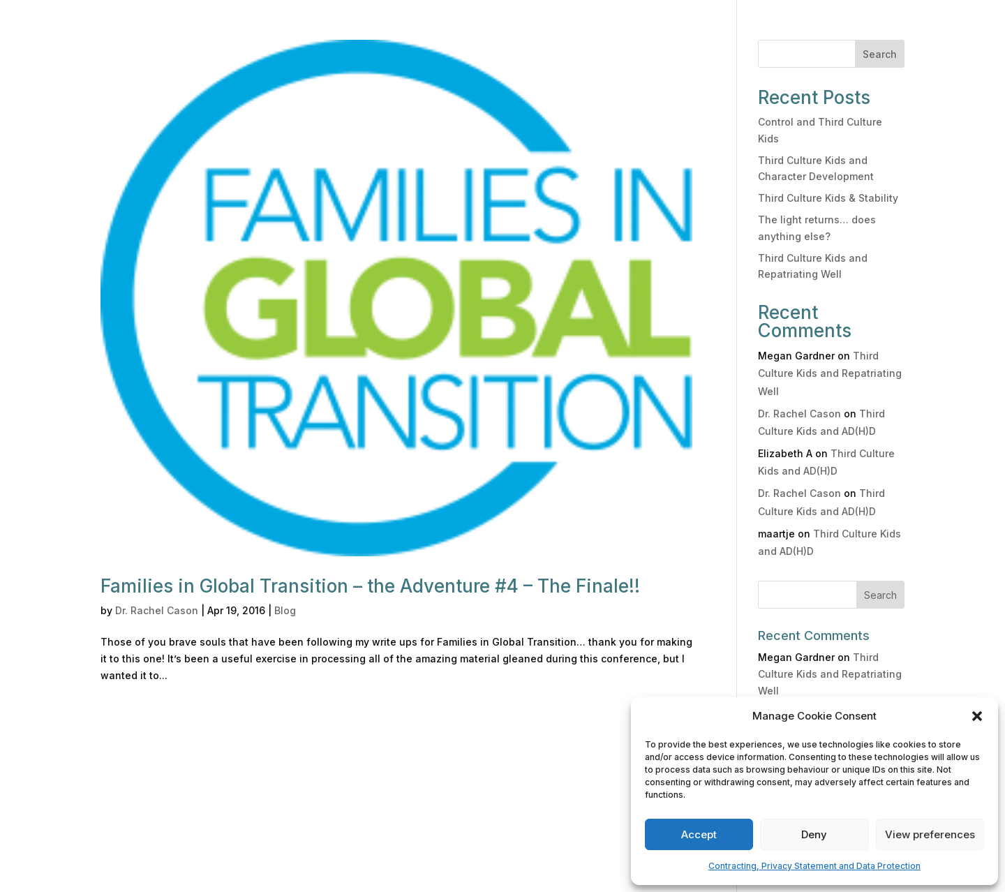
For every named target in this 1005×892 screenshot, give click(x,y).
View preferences (930, 834)
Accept (699, 834)
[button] (977, 716)
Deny (814, 834)
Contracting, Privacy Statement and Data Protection (814, 866)
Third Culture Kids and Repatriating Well (830, 373)
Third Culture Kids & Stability (828, 198)
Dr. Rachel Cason (156, 610)
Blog (285, 610)
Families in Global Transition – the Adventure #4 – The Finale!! (370, 586)
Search (880, 54)
